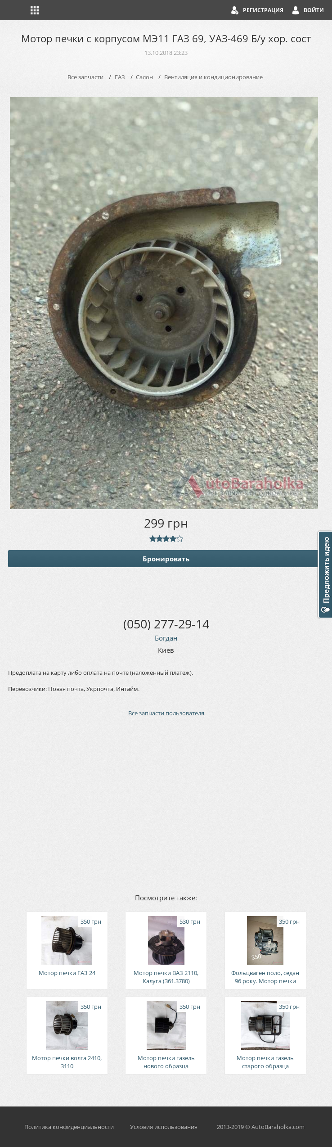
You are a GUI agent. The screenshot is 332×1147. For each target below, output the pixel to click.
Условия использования (163, 1127)
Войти (314, 10)
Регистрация (263, 10)
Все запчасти (85, 77)
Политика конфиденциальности (69, 1127)
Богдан (166, 637)
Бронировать (166, 558)
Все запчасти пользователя (166, 713)
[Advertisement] (166, 804)
